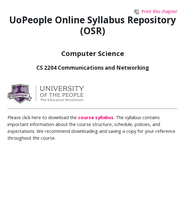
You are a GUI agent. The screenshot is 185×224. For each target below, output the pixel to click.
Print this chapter (156, 11)
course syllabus (95, 117)
